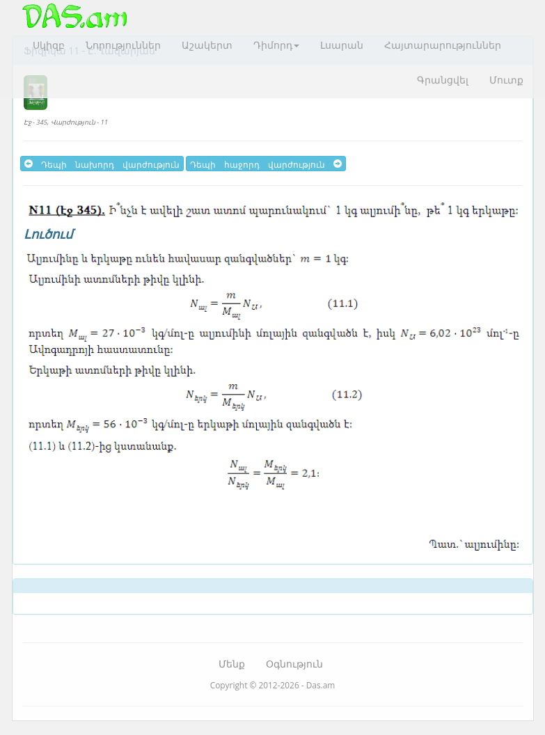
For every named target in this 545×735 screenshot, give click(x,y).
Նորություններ (123, 45)
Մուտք (506, 79)
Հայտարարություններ (442, 45)
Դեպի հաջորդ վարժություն (266, 163)
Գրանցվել (442, 79)
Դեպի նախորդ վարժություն (102, 163)
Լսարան (341, 45)
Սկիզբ (49, 45)
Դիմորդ (276, 45)
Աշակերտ (207, 45)
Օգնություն (294, 663)
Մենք (232, 663)
